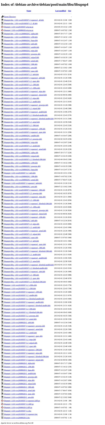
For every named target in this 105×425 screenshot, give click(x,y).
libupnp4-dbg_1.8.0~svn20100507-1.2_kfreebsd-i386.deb (25, 282)
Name (29, 11)
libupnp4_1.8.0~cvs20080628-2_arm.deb (19, 397)
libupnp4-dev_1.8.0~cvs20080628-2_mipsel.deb (21, 57)
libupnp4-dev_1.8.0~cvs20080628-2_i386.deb (20, 64)
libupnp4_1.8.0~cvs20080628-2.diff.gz (18, 407)
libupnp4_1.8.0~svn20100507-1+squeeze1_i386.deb (23, 350)
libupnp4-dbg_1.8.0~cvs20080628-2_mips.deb (21, 142)
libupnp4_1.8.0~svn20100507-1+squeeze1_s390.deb (23, 292)
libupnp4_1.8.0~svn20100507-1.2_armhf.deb (20, 333)
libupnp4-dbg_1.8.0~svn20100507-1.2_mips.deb (21, 224)
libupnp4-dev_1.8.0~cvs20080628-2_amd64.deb (21, 47)
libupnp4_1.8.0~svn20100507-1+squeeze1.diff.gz (22, 401)
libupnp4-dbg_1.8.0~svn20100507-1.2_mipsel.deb (22, 234)
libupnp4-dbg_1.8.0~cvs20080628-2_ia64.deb (20, 221)
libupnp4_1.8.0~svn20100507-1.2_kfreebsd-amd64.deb (24, 299)
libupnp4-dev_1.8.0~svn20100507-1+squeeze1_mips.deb (24, 91)
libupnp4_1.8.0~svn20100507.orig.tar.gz (18, 27)
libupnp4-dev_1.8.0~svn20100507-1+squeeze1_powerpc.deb (26, 105)
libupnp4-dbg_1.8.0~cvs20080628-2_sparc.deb (21, 238)
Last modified (60, 11)
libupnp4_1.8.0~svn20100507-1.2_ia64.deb (20, 173)
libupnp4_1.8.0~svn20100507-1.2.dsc (17, 411)
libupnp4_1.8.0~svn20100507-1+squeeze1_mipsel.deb (24, 360)
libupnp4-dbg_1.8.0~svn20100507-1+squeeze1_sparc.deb (25, 244)
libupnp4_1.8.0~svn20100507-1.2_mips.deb (20, 339)
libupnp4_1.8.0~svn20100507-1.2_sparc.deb (20, 346)
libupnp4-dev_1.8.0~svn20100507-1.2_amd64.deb (22, 102)
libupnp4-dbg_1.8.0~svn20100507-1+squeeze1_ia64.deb (24, 272)
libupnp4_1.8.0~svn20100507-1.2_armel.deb (20, 319)
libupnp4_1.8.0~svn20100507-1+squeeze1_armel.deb (23, 329)
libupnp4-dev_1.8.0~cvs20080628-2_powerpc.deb (22, 54)
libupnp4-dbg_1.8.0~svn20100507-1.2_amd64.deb (22, 255)
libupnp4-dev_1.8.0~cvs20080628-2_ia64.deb (20, 44)
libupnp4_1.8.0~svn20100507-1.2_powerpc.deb (21, 316)
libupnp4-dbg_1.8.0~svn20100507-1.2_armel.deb (22, 261)
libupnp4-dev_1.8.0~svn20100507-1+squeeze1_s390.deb (24, 129)
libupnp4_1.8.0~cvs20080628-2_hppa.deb (19, 370)
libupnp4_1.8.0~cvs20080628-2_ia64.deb (19, 323)
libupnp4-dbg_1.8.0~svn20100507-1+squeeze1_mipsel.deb (25, 214)
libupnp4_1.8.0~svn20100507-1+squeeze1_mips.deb (23, 353)
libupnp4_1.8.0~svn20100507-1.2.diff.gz (19, 404)
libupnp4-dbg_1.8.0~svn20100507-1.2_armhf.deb (22, 227)
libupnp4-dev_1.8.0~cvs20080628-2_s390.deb (21, 37)
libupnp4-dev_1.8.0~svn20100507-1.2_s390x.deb (22, 88)
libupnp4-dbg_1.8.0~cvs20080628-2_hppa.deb (21, 170)
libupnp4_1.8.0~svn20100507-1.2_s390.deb (20, 289)
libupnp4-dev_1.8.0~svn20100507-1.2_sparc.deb (21, 81)
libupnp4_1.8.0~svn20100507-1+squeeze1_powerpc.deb (24, 326)
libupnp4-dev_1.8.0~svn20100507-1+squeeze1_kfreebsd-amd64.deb (29, 119)
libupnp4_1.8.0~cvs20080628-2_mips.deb (19, 380)
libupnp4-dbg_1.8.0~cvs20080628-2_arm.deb (20, 187)
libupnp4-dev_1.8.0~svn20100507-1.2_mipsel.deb (22, 108)
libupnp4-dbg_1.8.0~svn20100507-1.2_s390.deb (21, 200)
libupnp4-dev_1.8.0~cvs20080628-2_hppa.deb (21, 40)
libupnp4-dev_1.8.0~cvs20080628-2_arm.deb (20, 68)
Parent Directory (10, 17)
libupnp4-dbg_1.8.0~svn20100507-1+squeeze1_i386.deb (24, 248)
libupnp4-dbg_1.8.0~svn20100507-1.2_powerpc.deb (23, 193)
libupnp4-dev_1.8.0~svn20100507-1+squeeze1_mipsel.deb (25, 95)
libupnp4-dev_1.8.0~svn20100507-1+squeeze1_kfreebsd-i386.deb (28, 204)
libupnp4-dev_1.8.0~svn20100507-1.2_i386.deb (21, 125)
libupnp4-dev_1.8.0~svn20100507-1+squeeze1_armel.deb (25, 149)
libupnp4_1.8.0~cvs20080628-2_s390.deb (19, 367)
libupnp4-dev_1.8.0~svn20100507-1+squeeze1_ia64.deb (24, 78)
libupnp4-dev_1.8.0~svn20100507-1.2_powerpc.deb (23, 139)
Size (69, 11)
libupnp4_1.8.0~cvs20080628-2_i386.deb (19, 387)
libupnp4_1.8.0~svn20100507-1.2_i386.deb (20, 309)
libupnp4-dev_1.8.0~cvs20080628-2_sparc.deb (21, 71)
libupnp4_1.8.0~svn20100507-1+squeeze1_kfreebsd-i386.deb (26, 356)
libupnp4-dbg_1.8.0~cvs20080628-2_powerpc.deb (22, 166)
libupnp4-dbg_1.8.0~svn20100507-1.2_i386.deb (21, 275)
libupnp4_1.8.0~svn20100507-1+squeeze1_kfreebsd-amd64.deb (27, 306)
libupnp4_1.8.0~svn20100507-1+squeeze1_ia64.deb (23, 183)
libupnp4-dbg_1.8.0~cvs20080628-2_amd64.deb (21, 136)
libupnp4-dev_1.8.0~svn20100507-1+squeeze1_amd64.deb (25, 112)
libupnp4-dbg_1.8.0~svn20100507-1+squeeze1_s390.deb (24, 217)
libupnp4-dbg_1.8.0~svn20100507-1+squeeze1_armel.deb (25, 231)
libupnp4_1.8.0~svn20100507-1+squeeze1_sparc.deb (23, 336)
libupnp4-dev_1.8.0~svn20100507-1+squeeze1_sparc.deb (25, 132)
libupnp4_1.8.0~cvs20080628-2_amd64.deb (20, 373)
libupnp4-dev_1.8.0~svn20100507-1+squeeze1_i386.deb (24, 190)
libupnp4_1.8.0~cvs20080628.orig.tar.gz (18, 30)
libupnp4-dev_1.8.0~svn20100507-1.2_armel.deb (22, 122)
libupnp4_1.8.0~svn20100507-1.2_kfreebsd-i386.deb (23, 312)
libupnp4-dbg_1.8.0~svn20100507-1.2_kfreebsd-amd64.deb (25, 268)
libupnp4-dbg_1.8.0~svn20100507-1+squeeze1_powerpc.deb (26, 210)
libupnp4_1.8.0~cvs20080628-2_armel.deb (19, 390)
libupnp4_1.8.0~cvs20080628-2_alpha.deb (19, 363)
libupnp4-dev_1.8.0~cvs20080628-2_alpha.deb (21, 34)
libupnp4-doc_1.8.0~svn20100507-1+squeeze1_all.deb (24, 20)
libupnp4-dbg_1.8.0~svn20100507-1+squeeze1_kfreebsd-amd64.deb (29, 265)
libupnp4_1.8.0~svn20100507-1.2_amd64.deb (20, 295)
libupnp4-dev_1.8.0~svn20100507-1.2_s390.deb (21, 85)
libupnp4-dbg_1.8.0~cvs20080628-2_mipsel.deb (21, 156)
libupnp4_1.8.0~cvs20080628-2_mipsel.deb (20, 384)
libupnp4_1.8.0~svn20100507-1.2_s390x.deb (20, 285)
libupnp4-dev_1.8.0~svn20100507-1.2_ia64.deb (21, 74)
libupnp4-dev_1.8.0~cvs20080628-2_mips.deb (21, 51)
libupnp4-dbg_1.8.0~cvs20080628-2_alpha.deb (21, 153)
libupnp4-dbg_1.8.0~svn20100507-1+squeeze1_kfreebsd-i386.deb (28, 251)
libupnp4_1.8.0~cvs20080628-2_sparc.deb (19, 394)
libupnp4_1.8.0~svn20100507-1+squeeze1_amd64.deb (24, 302)
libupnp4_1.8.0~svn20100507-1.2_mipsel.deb (20, 343)
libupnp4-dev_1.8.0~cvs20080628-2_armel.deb (21, 61)
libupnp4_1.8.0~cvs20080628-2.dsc (17, 418)
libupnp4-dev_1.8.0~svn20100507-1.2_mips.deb (21, 98)
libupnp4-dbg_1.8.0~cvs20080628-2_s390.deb (21, 163)
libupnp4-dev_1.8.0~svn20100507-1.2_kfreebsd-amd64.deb (25, 115)
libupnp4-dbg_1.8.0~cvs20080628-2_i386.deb (20, 176)
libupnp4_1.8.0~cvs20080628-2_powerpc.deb (20, 377)
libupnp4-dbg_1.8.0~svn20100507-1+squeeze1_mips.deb (24, 197)
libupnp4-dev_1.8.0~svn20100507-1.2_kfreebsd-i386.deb (25, 159)
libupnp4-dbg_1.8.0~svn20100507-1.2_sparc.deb (21, 278)
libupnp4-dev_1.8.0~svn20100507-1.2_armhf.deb (22, 146)
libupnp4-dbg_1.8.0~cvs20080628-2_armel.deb (21, 180)
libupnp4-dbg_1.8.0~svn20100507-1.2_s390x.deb (22, 207)
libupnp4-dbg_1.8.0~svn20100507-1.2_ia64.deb (21, 241)
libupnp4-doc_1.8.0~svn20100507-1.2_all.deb (20, 23)
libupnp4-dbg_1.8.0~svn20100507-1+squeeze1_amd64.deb (25, 258)
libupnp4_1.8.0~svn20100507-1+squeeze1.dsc (21, 414)
